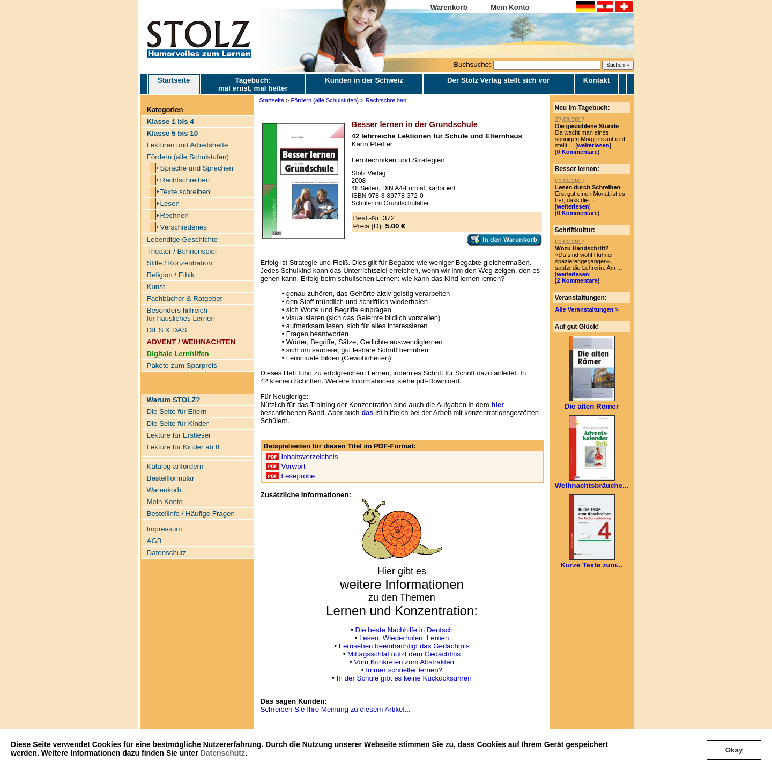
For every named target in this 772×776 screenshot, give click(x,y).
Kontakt (596, 80)
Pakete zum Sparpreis (182, 365)
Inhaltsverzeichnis (309, 457)
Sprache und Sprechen (196, 168)
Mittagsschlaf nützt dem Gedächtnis (404, 654)
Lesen (170, 203)
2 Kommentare (577, 280)
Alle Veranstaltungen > (587, 309)
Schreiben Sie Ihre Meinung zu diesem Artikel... (336, 709)
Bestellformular (171, 478)
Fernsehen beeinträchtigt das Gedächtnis (404, 646)
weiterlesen (593, 145)
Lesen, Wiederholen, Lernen (404, 638)
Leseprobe (298, 476)
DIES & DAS (167, 330)
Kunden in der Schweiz (364, 80)
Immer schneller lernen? (404, 670)
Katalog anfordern (175, 466)
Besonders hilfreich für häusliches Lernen (181, 314)
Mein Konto (510, 7)
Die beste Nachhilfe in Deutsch (404, 630)
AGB (154, 541)
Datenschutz (223, 753)
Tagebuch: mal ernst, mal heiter (253, 84)
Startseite (174, 84)
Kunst (156, 287)
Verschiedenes (183, 227)
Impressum (164, 529)
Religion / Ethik (171, 275)
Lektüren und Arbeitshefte (187, 145)
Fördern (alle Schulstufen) (188, 157)
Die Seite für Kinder (178, 423)
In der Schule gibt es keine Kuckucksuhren (404, 678)
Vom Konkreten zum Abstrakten (404, 662)
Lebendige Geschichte (182, 239)
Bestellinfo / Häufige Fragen (191, 513)
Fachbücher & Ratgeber (185, 298)
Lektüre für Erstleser (179, 435)
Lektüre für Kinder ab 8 (183, 447)
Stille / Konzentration (179, 263)
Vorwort (293, 466)
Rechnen (174, 215)
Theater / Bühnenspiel (182, 251)
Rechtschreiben (185, 180)
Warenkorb (448, 7)
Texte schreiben (185, 192)
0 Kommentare (577, 152)
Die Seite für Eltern (177, 412)
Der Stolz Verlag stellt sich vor (498, 80)
